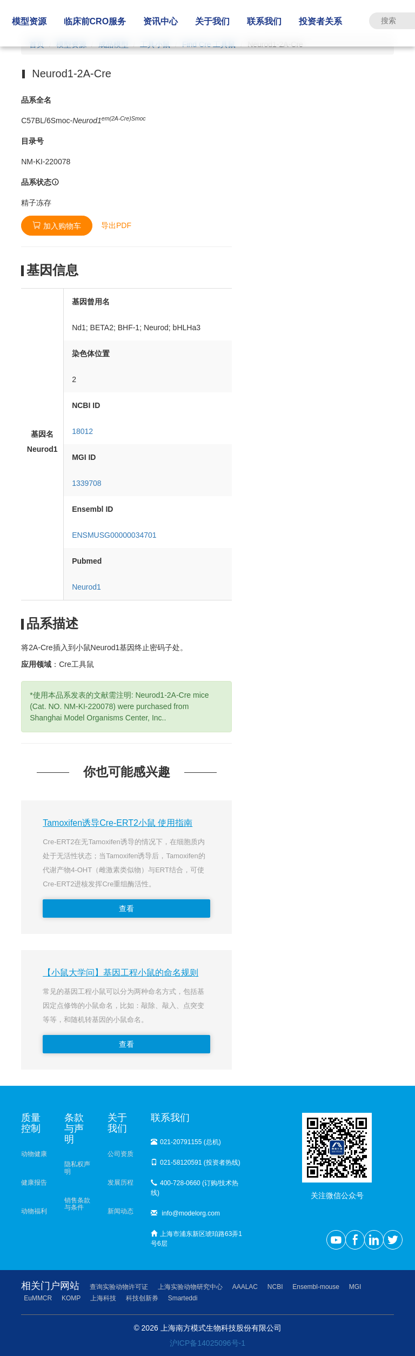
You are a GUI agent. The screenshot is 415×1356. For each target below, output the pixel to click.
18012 (82, 431)
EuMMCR (38, 1298)
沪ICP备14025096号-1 (207, 1343)
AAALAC (245, 1287)
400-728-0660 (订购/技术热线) (194, 1188)
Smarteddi (183, 1298)
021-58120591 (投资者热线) (195, 1162)
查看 (126, 908)
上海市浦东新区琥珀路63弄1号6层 (196, 1238)
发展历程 (120, 1182)
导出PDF (116, 225)
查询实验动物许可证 (119, 1287)
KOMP (71, 1298)
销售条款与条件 (77, 1204)
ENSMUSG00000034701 (114, 535)
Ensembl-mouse (315, 1287)
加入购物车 (56, 225)
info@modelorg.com (185, 1213)
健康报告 (34, 1182)
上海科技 (103, 1298)
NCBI (275, 1287)
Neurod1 (86, 587)
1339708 (87, 483)
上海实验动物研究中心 (190, 1287)
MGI (355, 1287)
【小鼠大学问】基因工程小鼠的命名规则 (120, 972)
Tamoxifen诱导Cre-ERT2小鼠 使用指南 (117, 822)
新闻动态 (120, 1211)
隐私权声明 (77, 1167)
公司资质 (120, 1154)
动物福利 (34, 1211)
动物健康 (34, 1154)
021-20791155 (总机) (186, 1142)
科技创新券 (142, 1298)
